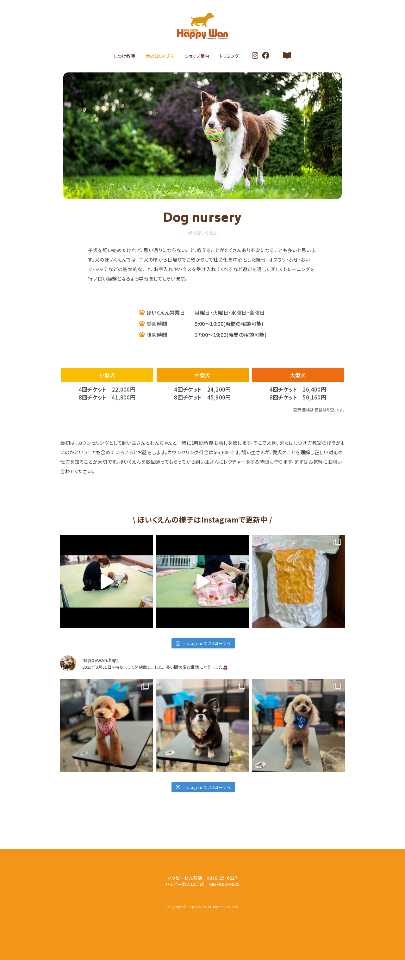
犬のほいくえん (160, 56)
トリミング (229, 56)
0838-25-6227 (222, 878)
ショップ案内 (197, 56)
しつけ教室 (124, 56)
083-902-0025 (224, 884)
